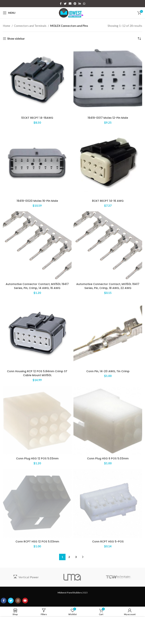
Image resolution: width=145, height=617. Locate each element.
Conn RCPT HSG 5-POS (108, 540)
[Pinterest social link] (74, 3)
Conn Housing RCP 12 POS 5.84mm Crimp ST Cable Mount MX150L (37, 373)
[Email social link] (70, 3)
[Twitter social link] (65, 3)
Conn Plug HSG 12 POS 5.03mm (37, 457)
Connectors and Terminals (30, 25)
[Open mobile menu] (9, 13)
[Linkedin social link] (79, 3)
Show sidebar (16, 38)
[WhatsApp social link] (84, 3)
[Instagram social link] (18, 599)
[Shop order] (139, 38)
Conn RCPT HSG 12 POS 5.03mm (37, 540)
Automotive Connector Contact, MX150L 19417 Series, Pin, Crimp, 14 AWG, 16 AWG (37, 286)
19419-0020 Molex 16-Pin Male (37, 201)
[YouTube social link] (25, 599)
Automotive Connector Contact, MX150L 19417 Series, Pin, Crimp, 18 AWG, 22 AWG (108, 286)
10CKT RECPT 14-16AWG (37, 118)
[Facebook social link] (61, 3)
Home (7, 25)
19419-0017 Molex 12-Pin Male (108, 118)
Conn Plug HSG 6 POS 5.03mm (108, 457)
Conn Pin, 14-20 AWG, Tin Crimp (108, 371)
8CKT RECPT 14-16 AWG (107, 201)
